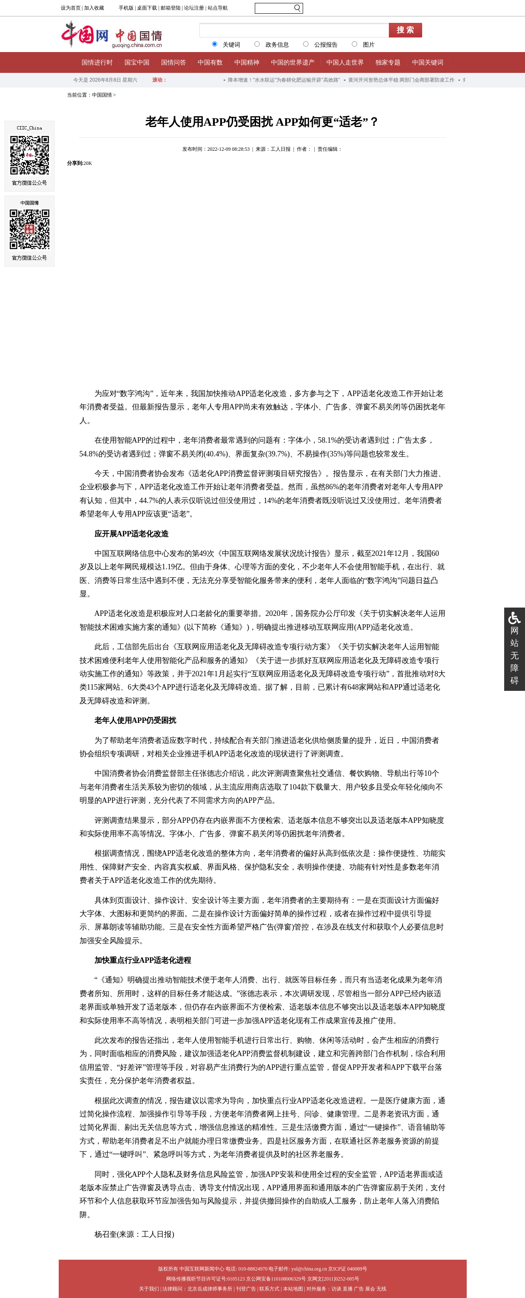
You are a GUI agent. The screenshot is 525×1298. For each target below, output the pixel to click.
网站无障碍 (514, 655)
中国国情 (102, 95)
